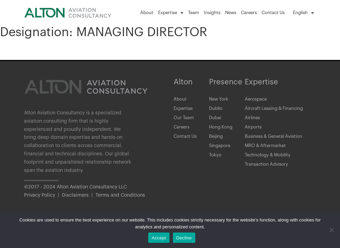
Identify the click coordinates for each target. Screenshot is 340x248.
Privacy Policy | (43, 195)
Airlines (253, 120)
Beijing (217, 140)
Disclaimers (75, 195)
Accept (159, 237)
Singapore (220, 151)
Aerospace (257, 99)
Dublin (216, 109)
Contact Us (273, 12)
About (146, 12)
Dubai (215, 120)
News (230, 12)
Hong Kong (221, 130)
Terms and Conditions (120, 195)
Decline (184, 237)
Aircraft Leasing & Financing (277, 109)
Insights (212, 12)
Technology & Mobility (270, 161)
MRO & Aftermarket (267, 151)
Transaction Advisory (268, 171)
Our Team (185, 120)
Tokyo (215, 161)
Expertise (170, 13)
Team (193, 12)
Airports (254, 130)
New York (219, 99)
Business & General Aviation (276, 140)
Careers (249, 12)
